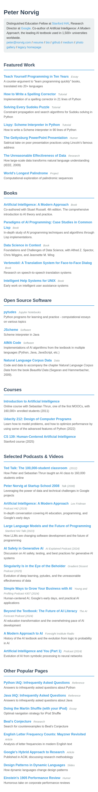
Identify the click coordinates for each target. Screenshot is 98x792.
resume (38, 42)
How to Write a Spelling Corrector (30, 94)
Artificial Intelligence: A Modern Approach (36, 204)
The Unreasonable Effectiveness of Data (35, 155)
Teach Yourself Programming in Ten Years (36, 76)
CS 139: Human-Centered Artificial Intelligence (40, 437)
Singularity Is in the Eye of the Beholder (34, 566)
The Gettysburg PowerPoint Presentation (36, 138)
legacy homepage (29, 47)
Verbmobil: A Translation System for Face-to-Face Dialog (48, 263)
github (56, 42)
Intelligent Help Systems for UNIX (30, 281)
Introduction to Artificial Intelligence (32, 401)
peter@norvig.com (19, 42)
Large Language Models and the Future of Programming (47, 526)
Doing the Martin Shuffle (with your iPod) (35, 708)
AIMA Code (12, 343)
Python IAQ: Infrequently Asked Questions (37, 683)
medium (68, 42)
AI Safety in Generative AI (23, 548)
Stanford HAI (60, 23)
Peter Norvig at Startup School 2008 (31, 486)
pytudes (10, 312)
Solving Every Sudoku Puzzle (26, 107)
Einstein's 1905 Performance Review (32, 778)
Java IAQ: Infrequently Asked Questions (35, 695)
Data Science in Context (22, 245)
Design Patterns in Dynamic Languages (34, 765)
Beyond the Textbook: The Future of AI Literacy (40, 611)
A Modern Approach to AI (23, 633)
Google (26, 28)
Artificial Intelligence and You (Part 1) (32, 651)
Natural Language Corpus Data (28, 360)
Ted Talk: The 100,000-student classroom (35, 468)
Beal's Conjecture (17, 721)
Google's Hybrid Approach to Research (34, 752)
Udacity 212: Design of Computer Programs (37, 419)
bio (48, 42)
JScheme (11, 330)
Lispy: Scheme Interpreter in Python (32, 125)
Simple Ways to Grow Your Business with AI (38, 588)
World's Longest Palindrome (26, 173)
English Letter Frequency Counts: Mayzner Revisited (45, 734)
